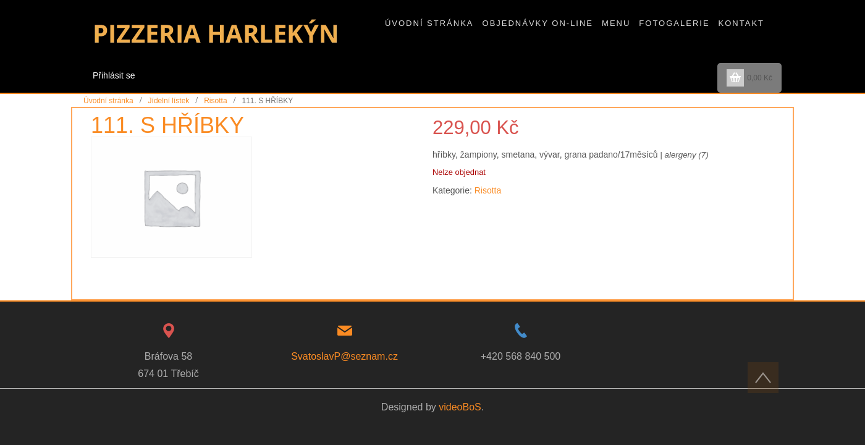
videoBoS (460, 407)
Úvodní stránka (108, 100)
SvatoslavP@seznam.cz (344, 356)
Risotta (215, 100)
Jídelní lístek (169, 100)
